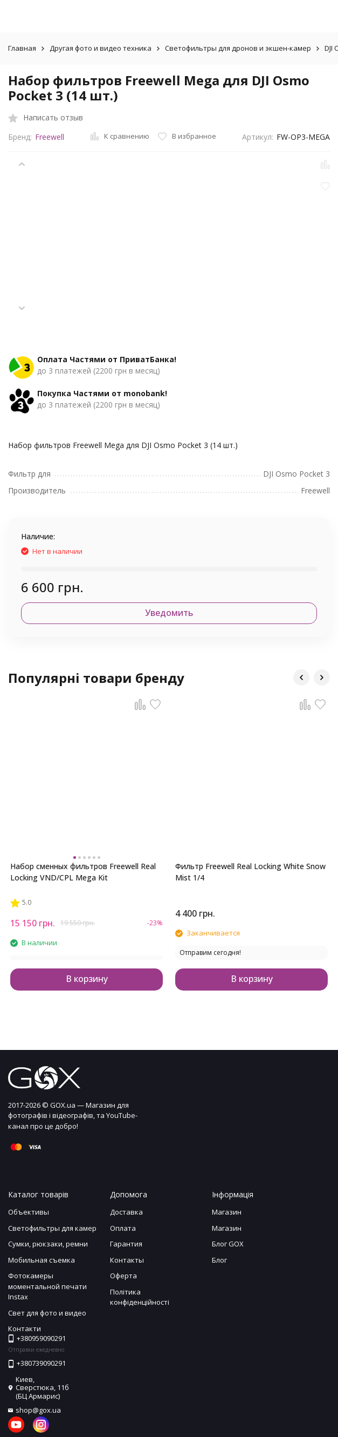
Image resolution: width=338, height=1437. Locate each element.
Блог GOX (228, 1244)
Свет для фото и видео (47, 1313)
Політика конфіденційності (139, 1297)
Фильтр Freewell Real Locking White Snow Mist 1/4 (250, 872)
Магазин (227, 1212)
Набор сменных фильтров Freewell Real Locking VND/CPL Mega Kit (83, 872)
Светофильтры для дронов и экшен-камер (238, 48)
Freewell (49, 137)
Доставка (126, 1212)
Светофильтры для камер (52, 1228)
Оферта (123, 1275)
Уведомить (169, 613)
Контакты (127, 1260)
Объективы (28, 1212)
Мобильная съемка (41, 1260)
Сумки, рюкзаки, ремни (48, 1244)
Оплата (123, 1228)
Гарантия (126, 1244)
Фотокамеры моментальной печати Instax (47, 1286)
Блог (219, 1260)
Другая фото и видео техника (100, 48)
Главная (22, 48)
